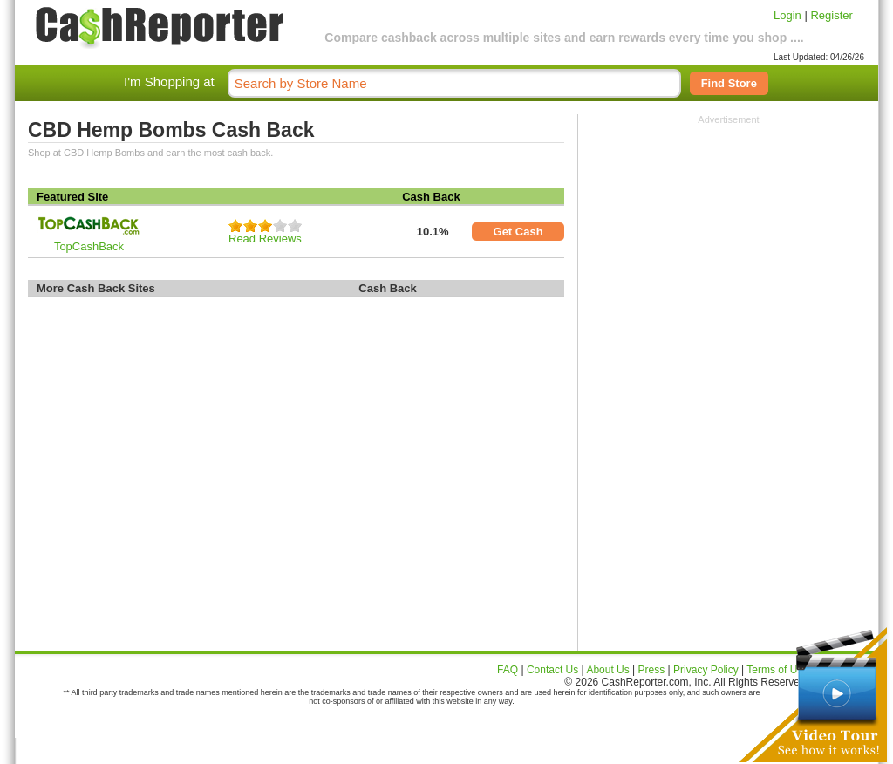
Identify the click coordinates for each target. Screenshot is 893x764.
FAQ (507, 670)
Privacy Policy (706, 670)
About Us (607, 670)
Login (787, 15)
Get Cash (518, 231)
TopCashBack (89, 246)
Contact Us (552, 670)
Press (651, 670)
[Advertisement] (729, 234)
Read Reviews (265, 238)
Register (831, 15)
